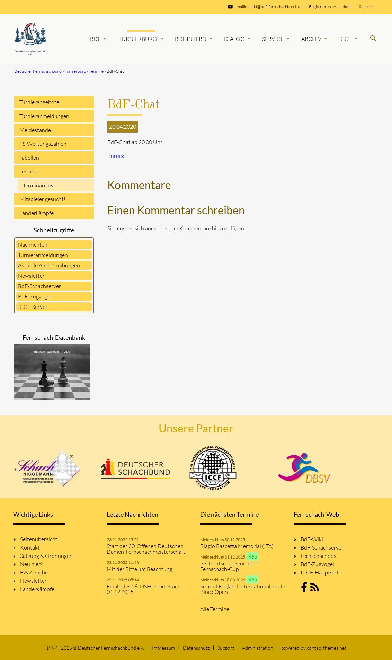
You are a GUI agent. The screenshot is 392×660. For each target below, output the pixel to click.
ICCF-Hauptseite (321, 572)
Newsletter (31, 275)
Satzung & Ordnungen (46, 555)
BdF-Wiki (312, 539)
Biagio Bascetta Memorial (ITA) (237, 546)
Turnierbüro (141, 38)
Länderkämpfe (36, 212)
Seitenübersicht (38, 539)
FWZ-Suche (34, 572)
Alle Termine (214, 609)
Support (366, 6)
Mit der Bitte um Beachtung (139, 569)
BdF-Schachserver (39, 286)
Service (276, 38)
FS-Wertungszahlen (42, 143)
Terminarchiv (38, 185)
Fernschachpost (319, 555)
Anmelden (342, 6)
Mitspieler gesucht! (42, 199)
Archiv (315, 38)
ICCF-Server (32, 306)
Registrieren (320, 6)
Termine (28, 171)
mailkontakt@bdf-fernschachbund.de (269, 6)
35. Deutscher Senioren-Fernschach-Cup (228, 566)
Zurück (115, 155)
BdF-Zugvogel (35, 296)
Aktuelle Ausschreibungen (49, 265)
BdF (99, 38)
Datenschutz (196, 648)
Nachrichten (32, 244)
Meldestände (35, 129)
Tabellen (29, 157)
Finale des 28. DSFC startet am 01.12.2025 (143, 589)
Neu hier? (31, 564)
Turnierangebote (39, 102)
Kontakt (30, 547)
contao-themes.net (326, 648)
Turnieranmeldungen (44, 116)
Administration (257, 648)
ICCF (349, 38)
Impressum (163, 648)
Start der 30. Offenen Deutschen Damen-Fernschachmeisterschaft (146, 548)
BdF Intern (194, 38)
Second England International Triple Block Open (242, 589)
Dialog (238, 38)
